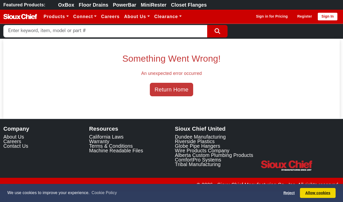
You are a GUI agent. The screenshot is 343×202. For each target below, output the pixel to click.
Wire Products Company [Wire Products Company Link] (202, 150)
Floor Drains (93, 5)
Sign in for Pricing (272, 16)
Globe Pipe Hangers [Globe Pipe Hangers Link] (197, 146)
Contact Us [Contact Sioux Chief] (15, 146)
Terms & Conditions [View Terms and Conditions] (111, 146)
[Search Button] (217, 31)
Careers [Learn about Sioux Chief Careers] (12, 141)
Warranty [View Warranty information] (99, 141)
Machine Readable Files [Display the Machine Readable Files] (116, 150)
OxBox (66, 5)
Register (304, 16)
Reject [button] (289, 193)
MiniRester (153, 5)
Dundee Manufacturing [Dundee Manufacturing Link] (200, 137)
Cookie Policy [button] (104, 193)
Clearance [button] (166, 16)
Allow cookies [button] (317, 193)
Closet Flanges (189, 5)
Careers (110, 16)
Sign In (328, 16)
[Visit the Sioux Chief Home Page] (300, 165)
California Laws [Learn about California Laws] (106, 137)
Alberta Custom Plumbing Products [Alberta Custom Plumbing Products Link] (214, 155)
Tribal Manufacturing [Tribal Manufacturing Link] (198, 164)
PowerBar (124, 5)
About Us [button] (135, 16)
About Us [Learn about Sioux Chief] (13, 137)
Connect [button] (83, 16)
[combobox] (105, 31)
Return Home (172, 89)
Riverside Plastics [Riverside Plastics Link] (195, 141)
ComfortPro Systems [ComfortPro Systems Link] (198, 160)
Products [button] (54, 16)
